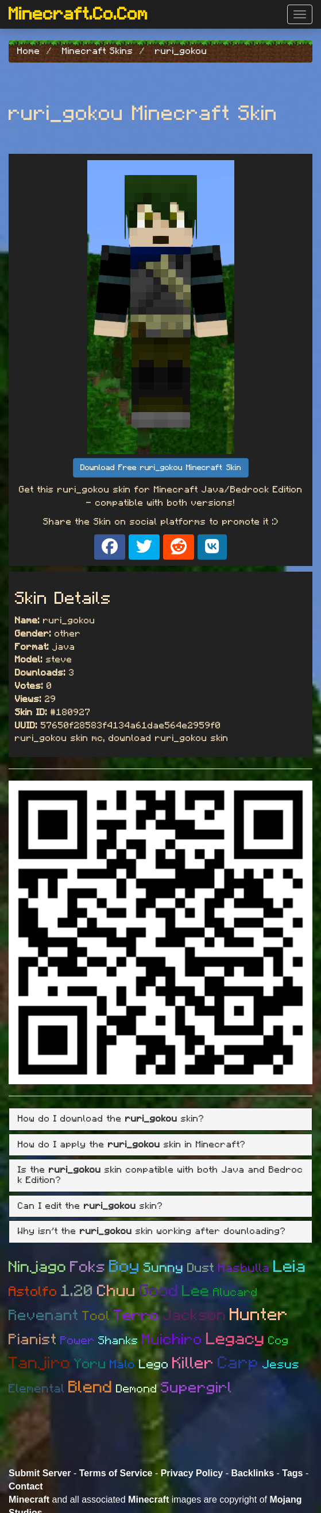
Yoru (90, 1364)
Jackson (194, 1315)
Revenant (44, 1315)
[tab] (160, 1119)
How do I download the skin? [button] (111, 1118)
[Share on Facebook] (109, 547)
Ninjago (38, 1267)
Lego (154, 1364)
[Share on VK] (212, 547)
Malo (123, 1365)
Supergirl (197, 1387)
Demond (136, 1389)
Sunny (164, 1268)
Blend (90, 1387)
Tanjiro (40, 1363)
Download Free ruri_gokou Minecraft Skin (160, 468)
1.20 (77, 1291)
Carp (238, 1363)
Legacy (235, 1339)
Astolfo (33, 1292)
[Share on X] (144, 547)
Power (77, 1341)
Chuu (116, 1291)
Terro (137, 1315)
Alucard (235, 1292)
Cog (278, 1341)
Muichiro (172, 1339)
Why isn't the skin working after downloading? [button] (152, 1231)
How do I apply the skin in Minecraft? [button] (132, 1144)
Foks (88, 1267)
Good (159, 1291)
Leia (289, 1267)
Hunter (259, 1315)
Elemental (37, 1389)
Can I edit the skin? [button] (90, 1206)
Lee (196, 1291)
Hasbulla (244, 1268)
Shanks (118, 1341)
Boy (124, 1266)
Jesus (281, 1365)
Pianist (33, 1339)
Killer (193, 1364)
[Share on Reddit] (178, 547)
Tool (96, 1316)
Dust (201, 1268)
